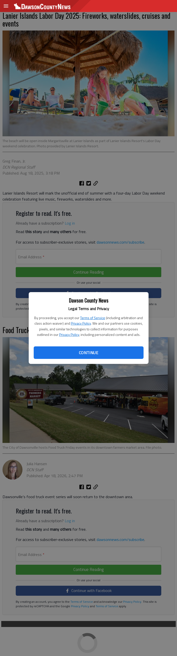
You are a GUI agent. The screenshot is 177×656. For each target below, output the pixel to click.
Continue (88, 353)
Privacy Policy (81, 323)
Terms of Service (92, 317)
